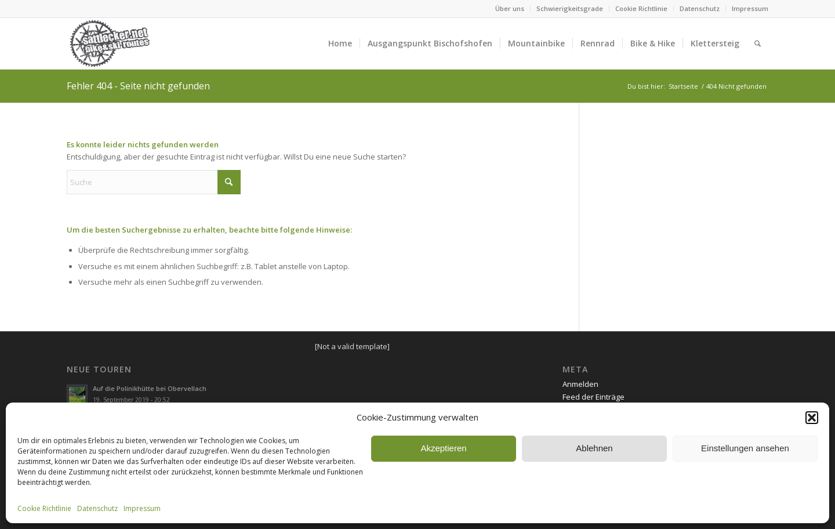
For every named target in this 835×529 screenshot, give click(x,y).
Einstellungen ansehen (745, 448)
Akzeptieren (443, 448)
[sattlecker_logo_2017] (110, 43)
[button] (812, 417)
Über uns (509, 8)
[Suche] (757, 43)
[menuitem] (510, 9)
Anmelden (580, 384)
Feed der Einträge (593, 397)
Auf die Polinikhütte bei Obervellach (149, 388)
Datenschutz (97, 508)
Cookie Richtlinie (44, 508)
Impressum (142, 508)
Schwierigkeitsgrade (569, 8)
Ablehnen (594, 448)
